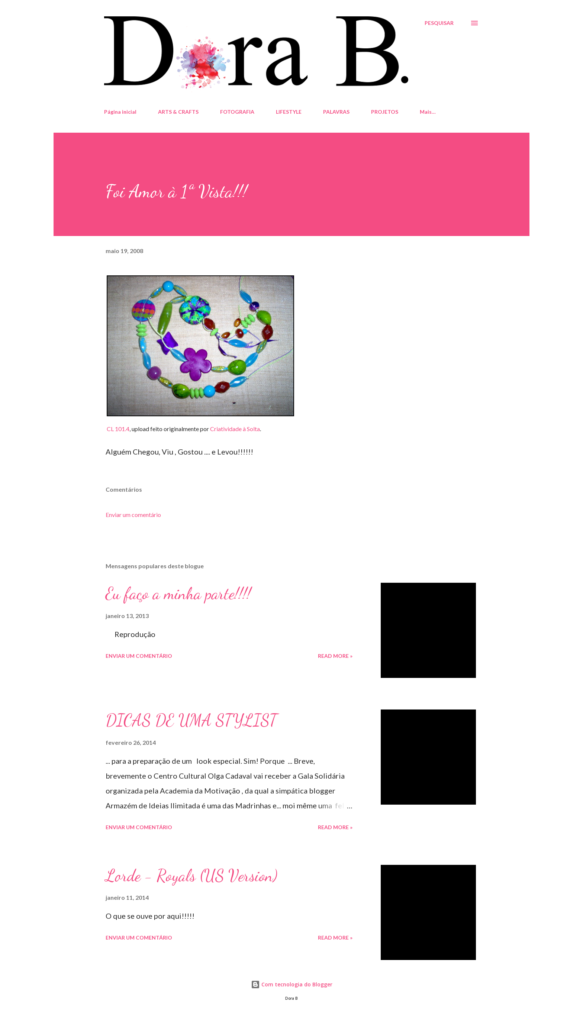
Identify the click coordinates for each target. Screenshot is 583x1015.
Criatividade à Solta (235, 428)
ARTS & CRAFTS (178, 112)
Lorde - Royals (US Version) (191, 875)
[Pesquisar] (439, 23)
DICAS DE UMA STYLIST (191, 720)
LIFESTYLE (289, 112)
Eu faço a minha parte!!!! (178, 593)
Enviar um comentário (133, 514)
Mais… (428, 112)
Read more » (335, 656)
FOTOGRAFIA (237, 112)
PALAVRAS (336, 112)
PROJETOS (384, 112)
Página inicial (120, 112)
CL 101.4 (118, 428)
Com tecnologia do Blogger (291, 984)
